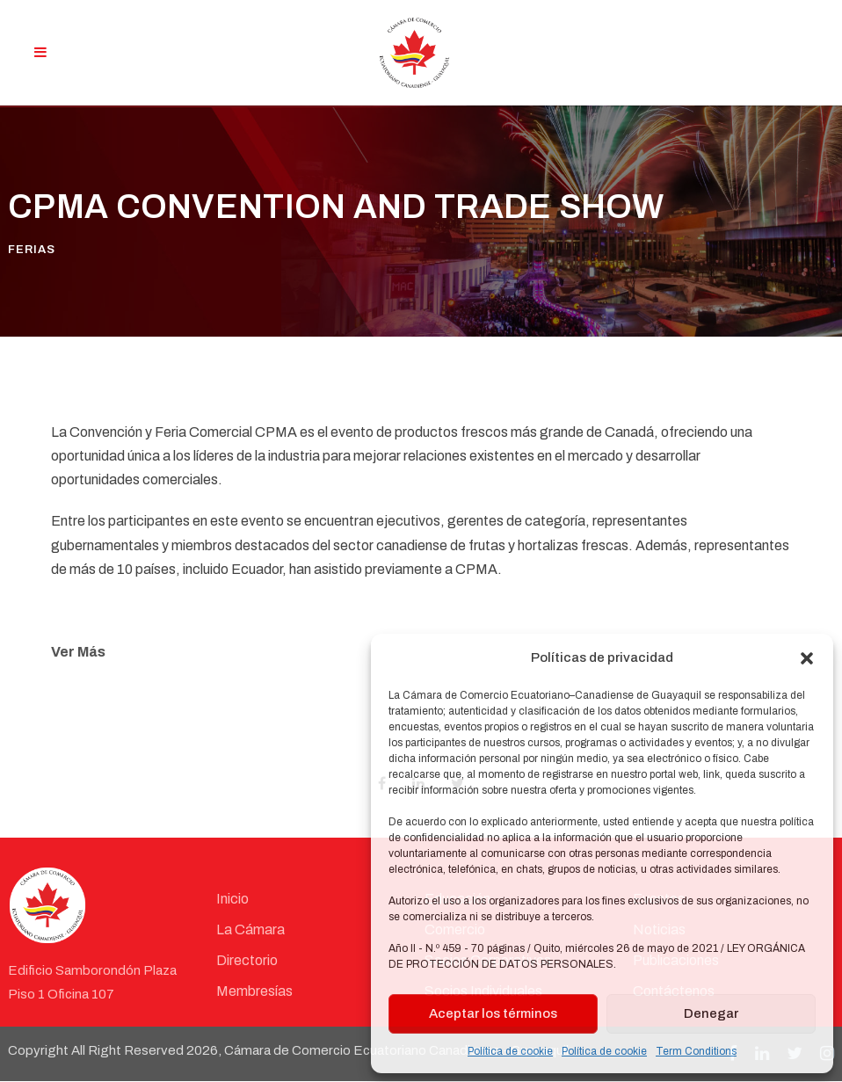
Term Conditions (696, 1051)
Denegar (711, 1013)
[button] (807, 658)
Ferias (31, 250)
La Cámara (250, 929)
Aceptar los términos (493, 1013)
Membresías (254, 991)
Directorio (247, 960)
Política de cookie (510, 1051)
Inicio (232, 898)
